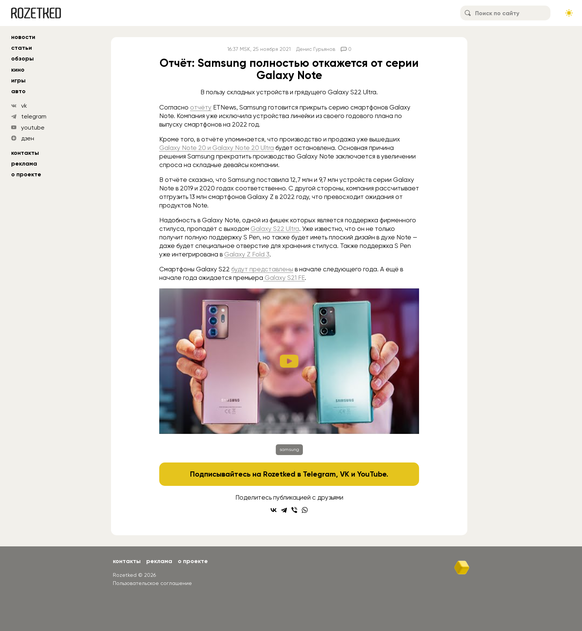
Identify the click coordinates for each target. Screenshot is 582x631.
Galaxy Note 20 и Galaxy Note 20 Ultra (216, 147)
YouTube (371, 474)
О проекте (26, 174)
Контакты (25, 152)
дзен (27, 138)
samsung (289, 449)
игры (18, 80)
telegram (33, 116)
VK (344, 474)
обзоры (22, 58)
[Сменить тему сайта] (569, 13)
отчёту (201, 107)
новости (23, 36)
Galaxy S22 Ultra (275, 228)
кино (17, 69)
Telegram (319, 474)
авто (18, 91)
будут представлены (262, 269)
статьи (21, 47)
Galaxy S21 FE (284, 277)
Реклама (24, 163)
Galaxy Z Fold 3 (246, 254)
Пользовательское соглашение (152, 583)
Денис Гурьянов (315, 49)
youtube (33, 127)
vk (24, 105)
